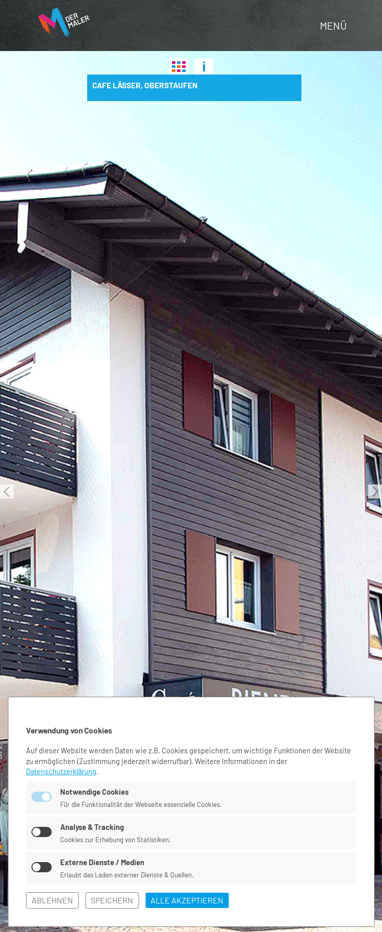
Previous (7, 492)
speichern (112, 900)
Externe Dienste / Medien (102, 861)
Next (375, 492)
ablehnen (52, 900)
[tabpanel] (191, 491)
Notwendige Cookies (95, 790)
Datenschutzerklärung (62, 769)
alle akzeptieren (186, 900)
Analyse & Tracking (92, 825)
